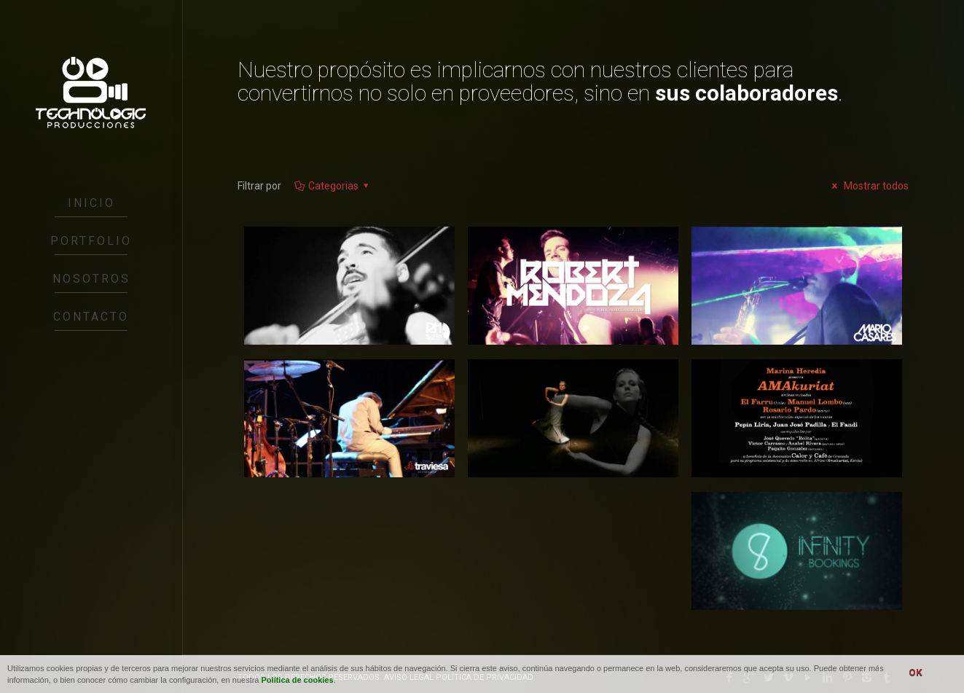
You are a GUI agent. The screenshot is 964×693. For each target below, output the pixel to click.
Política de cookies (298, 680)
